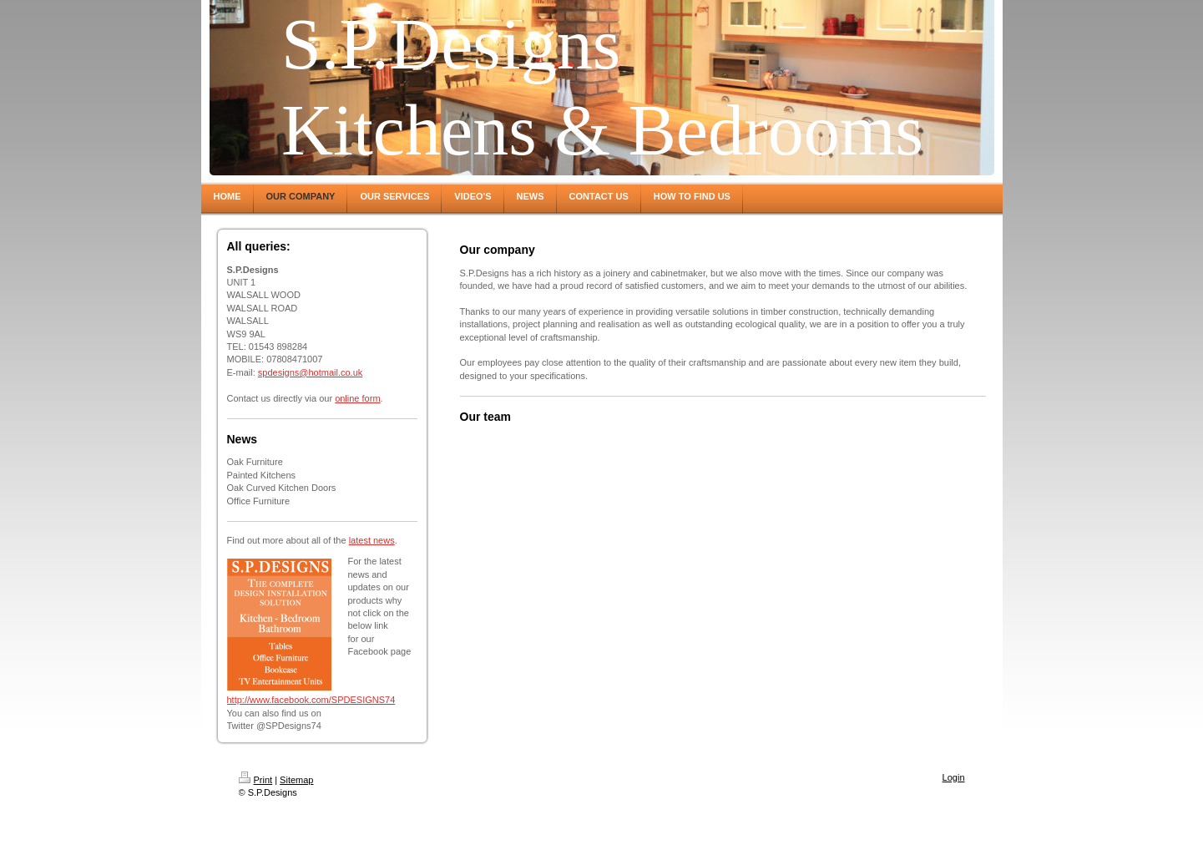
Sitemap (296, 780)
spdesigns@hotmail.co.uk (310, 372)
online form (357, 398)
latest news (372, 540)
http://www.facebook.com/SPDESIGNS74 (311, 700)
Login (954, 777)
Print (256, 780)
